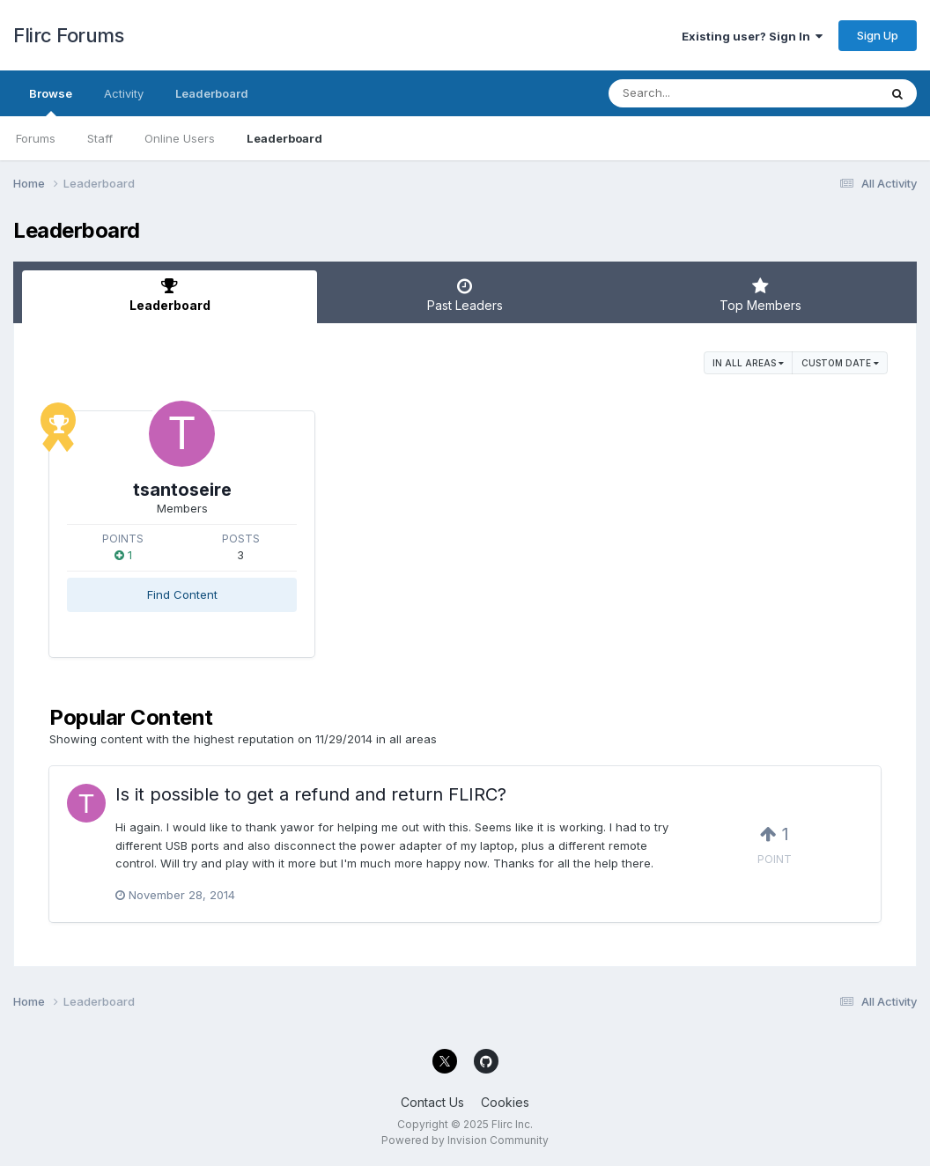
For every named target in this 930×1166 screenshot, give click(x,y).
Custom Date (840, 363)
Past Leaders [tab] (464, 295)
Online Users (179, 138)
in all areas (748, 363)
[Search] (695, 93)
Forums (35, 138)
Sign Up (877, 35)
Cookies (505, 1102)
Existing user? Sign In (752, 36)
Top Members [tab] (760, 295)
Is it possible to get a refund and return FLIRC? (310, 794)
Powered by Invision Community (465, 1140)
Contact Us (432, 1102)
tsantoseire (182, 489)
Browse (50, 101)
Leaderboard (284, 138)
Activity (124, 93)
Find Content (182, 594)
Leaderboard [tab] (169, 295)
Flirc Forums (68, 35)
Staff (100, 138)
